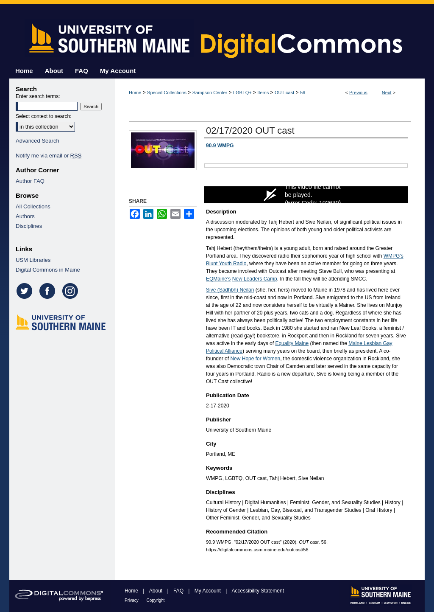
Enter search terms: (38, 96)
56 (302, 92)
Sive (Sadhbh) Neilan (230, 290)
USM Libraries (33, 260)
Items (263, 92)
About (156, 591)
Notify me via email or (48, 155)
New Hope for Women (255, 359)
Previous (358, 92)
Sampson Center (210, 92)
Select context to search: (43, 116)
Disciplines (29, 226)
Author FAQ (30, 181)
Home (135, 92)
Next (387, 92)
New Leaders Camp (254, 279)
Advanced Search (37, 141)
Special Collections (166, 92)
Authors (25, 216)
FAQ (179, 591)
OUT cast (284, 92)
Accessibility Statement (258, 591)
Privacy (132, 600)
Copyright (156, 600)
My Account (208, 591)
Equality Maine (292, 343)
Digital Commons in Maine (48, 270)
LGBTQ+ (242, 92)
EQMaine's (218, 279)
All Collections (33, 206)
